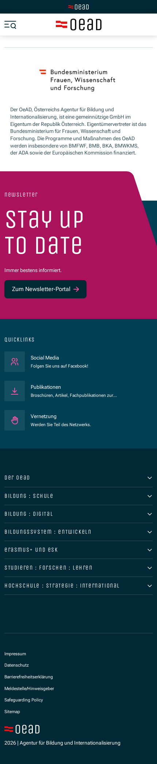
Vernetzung (44, 416)
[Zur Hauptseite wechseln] (78, 7)
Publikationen (46, 387)
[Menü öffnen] (10, 24)
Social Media (59, 357)
